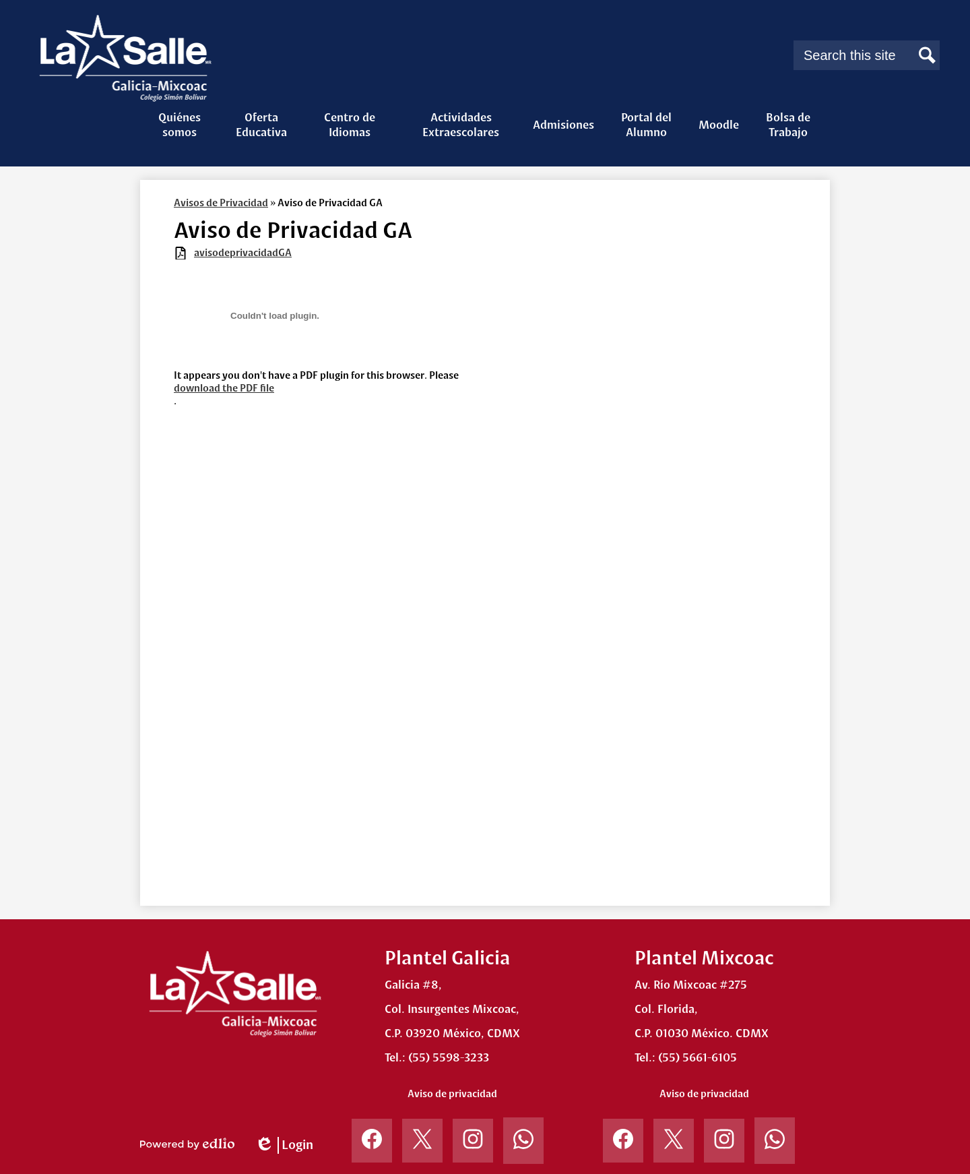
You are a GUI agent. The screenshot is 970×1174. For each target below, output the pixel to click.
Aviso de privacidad (452, 1093)
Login (284, 1145)
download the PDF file (224, 388)
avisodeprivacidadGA (243, 252)
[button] (179, 125)
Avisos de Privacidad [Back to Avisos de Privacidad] (221, 202)
